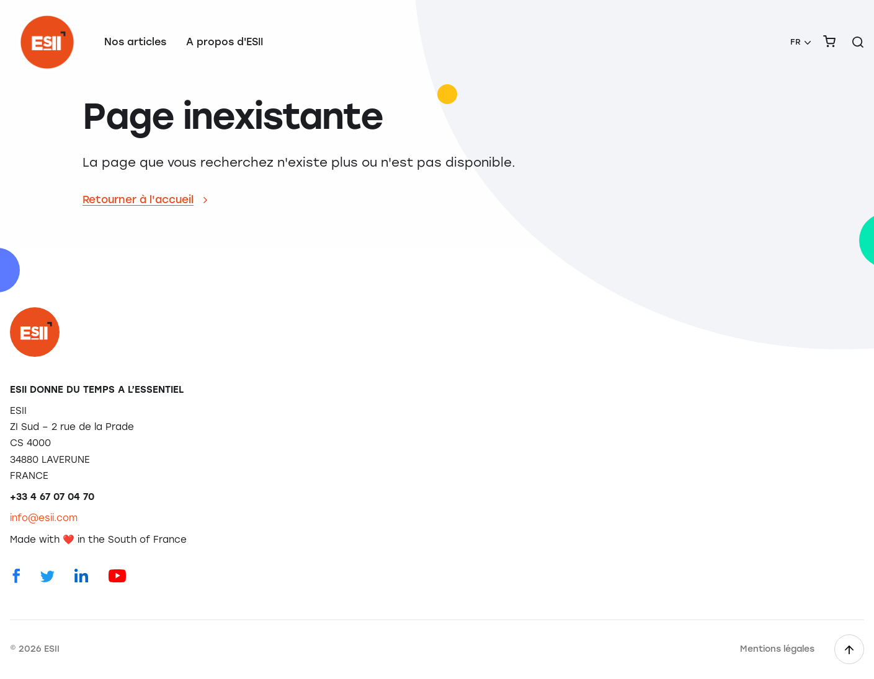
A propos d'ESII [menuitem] (224, 42)
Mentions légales (777, 649)
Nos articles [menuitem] (135, 42)
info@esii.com (44, 517)
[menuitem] (800, 42)
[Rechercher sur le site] (858, 42)
